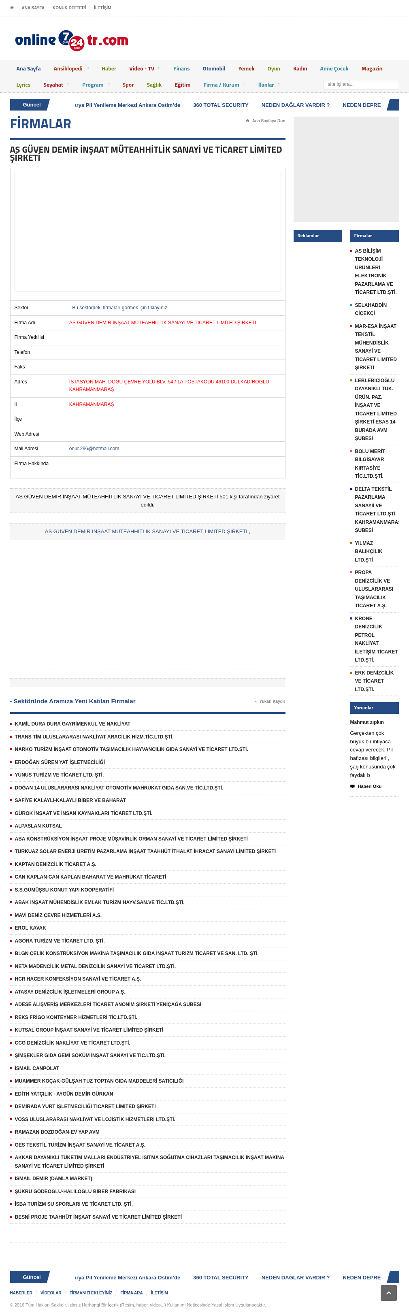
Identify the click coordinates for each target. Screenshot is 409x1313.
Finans (181, 68)
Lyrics (24, 84)
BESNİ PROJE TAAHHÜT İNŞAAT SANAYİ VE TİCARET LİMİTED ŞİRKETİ (98, 1217)
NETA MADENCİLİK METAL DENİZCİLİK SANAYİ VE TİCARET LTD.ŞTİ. (95, 966)
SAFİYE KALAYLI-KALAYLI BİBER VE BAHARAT (70, 800)
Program (96, 86)
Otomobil (214, 68)
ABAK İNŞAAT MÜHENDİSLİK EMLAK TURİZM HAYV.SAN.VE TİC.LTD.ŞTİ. (100, 902)
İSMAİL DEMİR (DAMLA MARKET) (53, 1178)
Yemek (246, 68)
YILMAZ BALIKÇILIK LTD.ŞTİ (369, 552)
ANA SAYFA (33, 8)
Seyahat (56, 86)
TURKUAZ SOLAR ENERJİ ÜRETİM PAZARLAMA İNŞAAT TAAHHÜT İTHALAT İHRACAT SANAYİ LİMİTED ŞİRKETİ (145, 851)
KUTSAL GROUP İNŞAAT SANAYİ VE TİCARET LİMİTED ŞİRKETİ (89, 1030)
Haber (109, 68)
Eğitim (182, 84)
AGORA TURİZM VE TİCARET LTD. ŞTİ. (60, 941)
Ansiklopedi (71, 69)
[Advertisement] (148, 230)
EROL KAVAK (30, 928)
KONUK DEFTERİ (69, 8)
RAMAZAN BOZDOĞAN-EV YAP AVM (57, 1132)
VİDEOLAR (51, 1293)
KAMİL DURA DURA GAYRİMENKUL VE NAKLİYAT (73, 724)
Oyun (274, 68)
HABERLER (21, 1293)
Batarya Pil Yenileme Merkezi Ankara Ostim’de (124, 105)
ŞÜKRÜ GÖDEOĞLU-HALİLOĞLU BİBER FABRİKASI (75, 1191)
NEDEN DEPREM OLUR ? (376, 105)
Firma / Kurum (224, 86)
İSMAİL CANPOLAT (37, 1068)
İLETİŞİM (102, 8)
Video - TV (144, 69)
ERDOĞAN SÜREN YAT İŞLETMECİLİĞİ (60, 762)
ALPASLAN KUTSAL (38, 826)
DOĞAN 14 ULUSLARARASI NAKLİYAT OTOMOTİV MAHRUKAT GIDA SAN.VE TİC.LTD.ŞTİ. (119, 788)
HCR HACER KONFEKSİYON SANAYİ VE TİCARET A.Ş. (78, 979)
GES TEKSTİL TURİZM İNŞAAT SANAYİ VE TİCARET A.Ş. (80, 1145)
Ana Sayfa (29, 68)
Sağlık (154, 84)
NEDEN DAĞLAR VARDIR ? (297, 105)
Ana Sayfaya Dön (265, 121)
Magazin (372, 68)
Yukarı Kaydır (269, 701)
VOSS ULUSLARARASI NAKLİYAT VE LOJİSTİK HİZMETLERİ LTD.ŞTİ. (95, 1119)
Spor (128, 84)
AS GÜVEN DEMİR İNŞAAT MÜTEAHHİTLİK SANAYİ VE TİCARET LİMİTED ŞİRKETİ (146, 531)
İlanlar (269, 86)
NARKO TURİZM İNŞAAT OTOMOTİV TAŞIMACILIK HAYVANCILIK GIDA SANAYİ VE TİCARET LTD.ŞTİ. (131, 749)
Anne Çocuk (334, 68)
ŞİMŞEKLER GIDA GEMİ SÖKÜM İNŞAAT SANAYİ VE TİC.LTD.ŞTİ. (90, 1055)
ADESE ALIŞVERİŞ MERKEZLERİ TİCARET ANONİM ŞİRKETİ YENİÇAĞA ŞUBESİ (108, 1004)
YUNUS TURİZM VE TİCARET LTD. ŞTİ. (59, 775)
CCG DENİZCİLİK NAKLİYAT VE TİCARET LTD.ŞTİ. (72, 1043)
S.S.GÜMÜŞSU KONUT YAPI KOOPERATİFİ (64, 890)
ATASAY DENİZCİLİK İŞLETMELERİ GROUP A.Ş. (70, 992)
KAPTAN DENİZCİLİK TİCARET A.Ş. (55, 864)
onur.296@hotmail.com (94, 448)
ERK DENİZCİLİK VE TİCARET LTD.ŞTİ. (374, 681)
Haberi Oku (366, 787)
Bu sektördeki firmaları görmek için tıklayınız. (120, 308)
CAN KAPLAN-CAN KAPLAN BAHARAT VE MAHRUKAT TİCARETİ (90, 877)
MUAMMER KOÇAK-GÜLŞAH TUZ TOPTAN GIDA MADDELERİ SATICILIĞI (99, 1081)
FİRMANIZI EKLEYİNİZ (91, 1293)
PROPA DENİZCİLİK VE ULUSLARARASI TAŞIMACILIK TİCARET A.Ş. (374, 589)
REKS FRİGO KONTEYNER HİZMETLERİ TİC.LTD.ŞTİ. (76, 1017)
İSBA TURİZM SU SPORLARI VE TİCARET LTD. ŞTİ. (74, 1204)
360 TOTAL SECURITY (222, 105)
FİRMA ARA (131, 1293)
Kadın (300, 68)
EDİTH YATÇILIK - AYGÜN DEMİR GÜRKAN (64, 1094)
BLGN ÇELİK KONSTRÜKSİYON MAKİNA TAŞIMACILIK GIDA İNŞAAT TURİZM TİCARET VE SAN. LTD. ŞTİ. (137, 953)
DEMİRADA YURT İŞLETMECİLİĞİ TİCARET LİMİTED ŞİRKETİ (85, 1106)
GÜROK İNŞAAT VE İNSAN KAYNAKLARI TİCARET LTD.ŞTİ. (84, 813)
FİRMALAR (41, 123)
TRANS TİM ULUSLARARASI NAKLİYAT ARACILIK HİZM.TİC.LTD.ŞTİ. (94, 737)
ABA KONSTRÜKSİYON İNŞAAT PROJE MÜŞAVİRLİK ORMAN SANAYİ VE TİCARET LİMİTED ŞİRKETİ (131, 839)
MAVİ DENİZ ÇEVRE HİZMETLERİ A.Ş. (58, 915)
